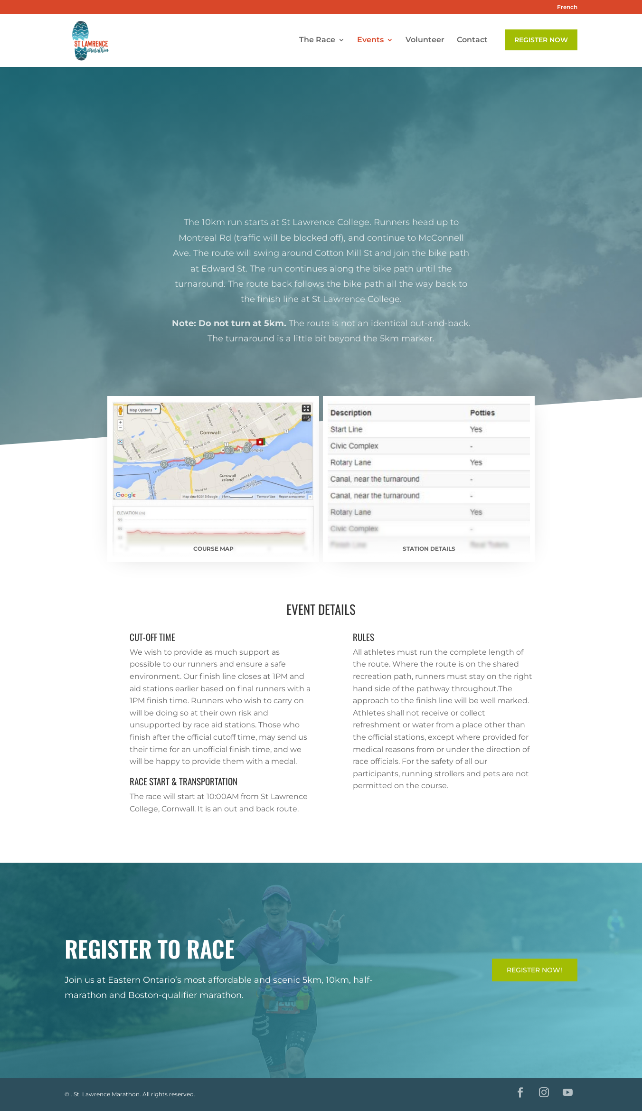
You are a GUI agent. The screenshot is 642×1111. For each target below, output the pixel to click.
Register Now (541, 41)
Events (370, 42)
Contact (472, 42)
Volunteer (425, 42)
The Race (317, 42)
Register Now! (534, 970)
